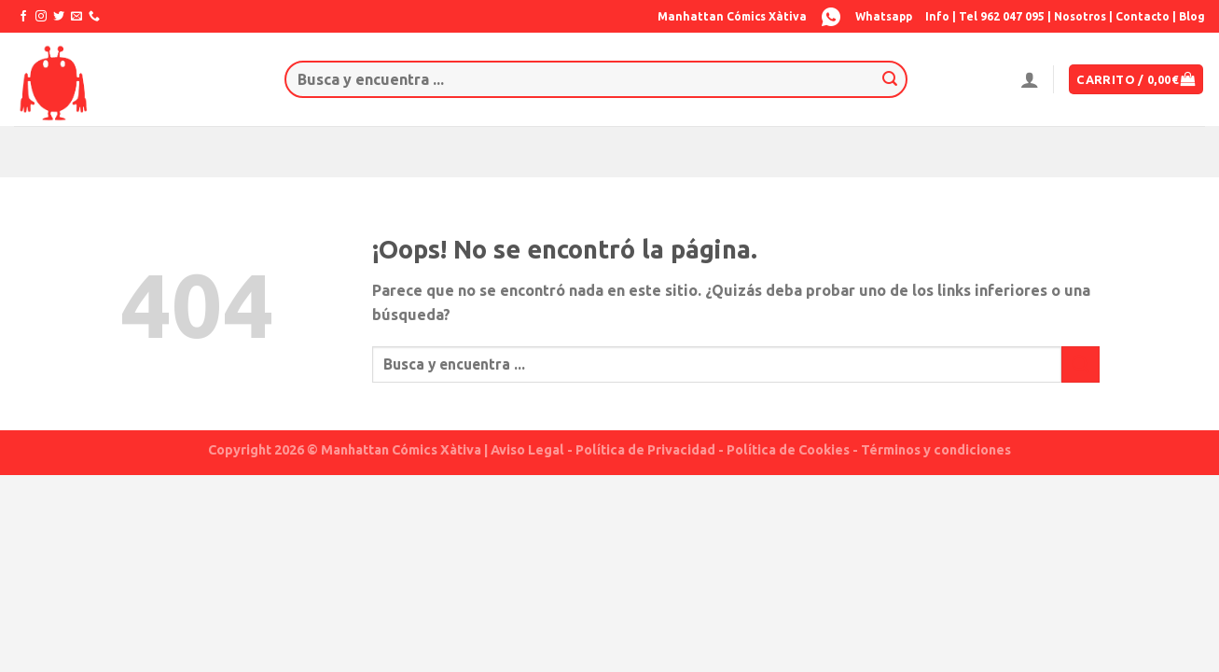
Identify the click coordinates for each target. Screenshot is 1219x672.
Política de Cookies (788, 449)
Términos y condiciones (936, 449)
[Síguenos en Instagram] (41, 16)
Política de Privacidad (645, 449)
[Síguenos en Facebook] (23, 16)
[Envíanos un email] (76, 16)
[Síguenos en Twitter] (58, 16)
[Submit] (890, 79)
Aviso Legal (527, 449)
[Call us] (94, 16)
